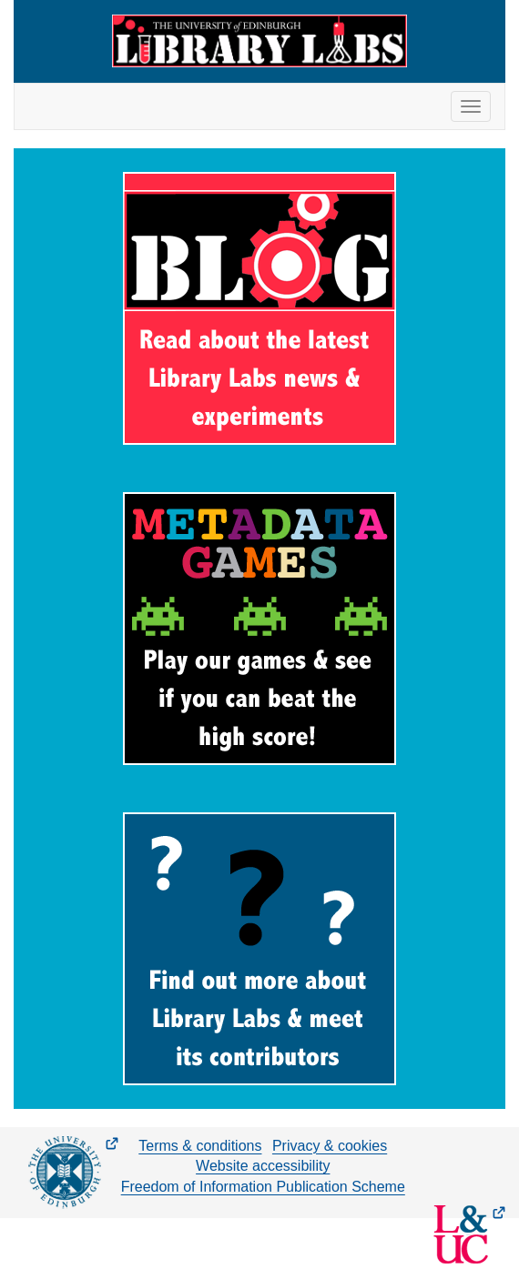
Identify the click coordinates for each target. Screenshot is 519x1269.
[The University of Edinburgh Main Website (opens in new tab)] (73, 1172)
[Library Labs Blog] (259, 308)
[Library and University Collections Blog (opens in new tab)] (469, 1234)
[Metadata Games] (259, 628)
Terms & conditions (199, 1145)
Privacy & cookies (329, 1145)
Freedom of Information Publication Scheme (263, 1186)
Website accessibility (263, 1165)
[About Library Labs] (259, 948)
